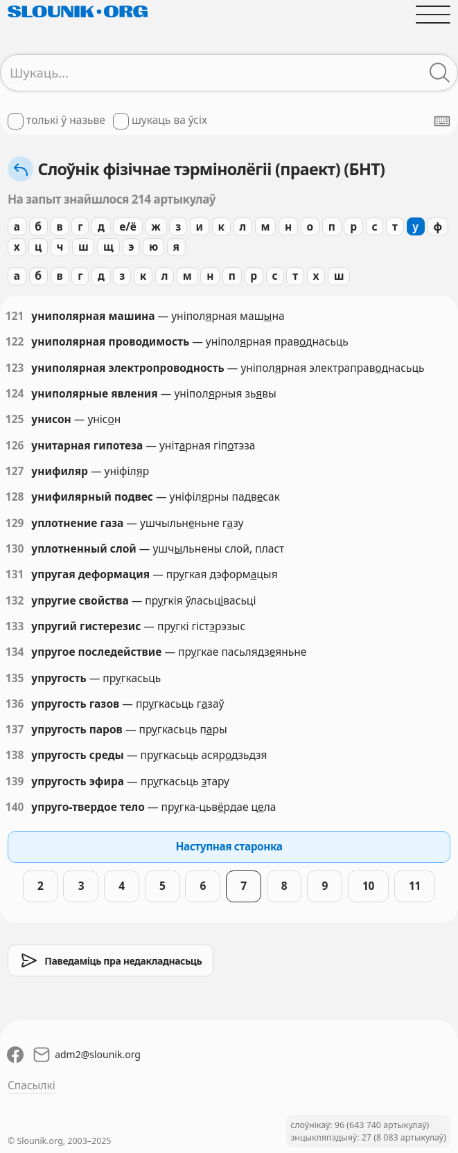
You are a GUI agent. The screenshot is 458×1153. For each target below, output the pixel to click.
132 (15, 600)
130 (15, 549)
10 (368, 885)
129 (15, 523)
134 (15, 652)
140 (15, 807)
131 (15, 574)
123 (15, 368)
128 (15, 497)
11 (415, 885)
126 (15, 445)
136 (15, 704)
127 (15, 471)
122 (15, 341)
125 (15, 419)
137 (15, 729)
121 (15, 316)
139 (15, 781)
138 (15, 755)
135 (15, 678)
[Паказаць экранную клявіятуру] (442, 121)
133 (15, 626)
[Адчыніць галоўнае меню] (433, 14)
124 (15, 393)
